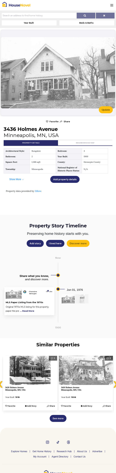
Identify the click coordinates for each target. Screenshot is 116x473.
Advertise (97, 451)
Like (50, 291)
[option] (30, 383)
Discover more (78, 243)
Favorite (54, 121)
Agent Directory (60, 456)
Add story (35, 243)
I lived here (55, 243)
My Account (39, 456)
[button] (65, 121)
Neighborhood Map (85, 143)
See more (58, 418)
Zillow (38, 191)
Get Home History (41, 451)
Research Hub (64, 451)
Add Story (31, 406)
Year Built (29, 23)
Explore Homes (19, 451)
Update (106, 109)
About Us (82, 451)
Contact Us (80, 456)
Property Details (30, 143)
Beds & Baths (86, 23)
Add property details (65, 179)
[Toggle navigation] (112, 5)
